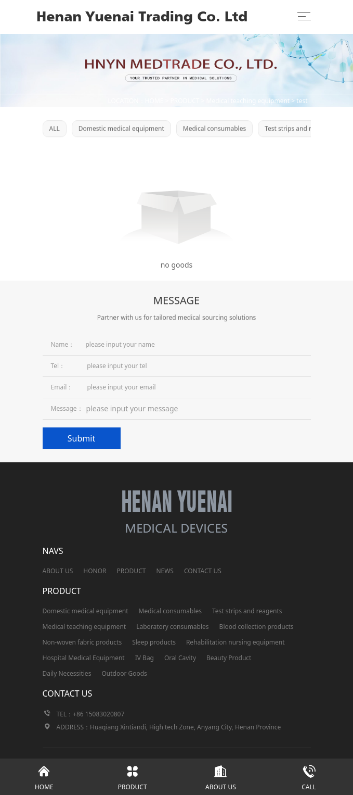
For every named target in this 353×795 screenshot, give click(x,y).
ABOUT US (58, 570)
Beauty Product (228, 657)
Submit (81, 438)
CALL (309, 775)
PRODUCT (185, 100)
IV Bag (144, 657)
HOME (154, 100)
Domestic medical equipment (121, 129)
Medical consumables (214, 129)
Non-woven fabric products (82, 642)
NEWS (165, 570)
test (301, 100)
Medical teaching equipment (248, 100)
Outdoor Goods (124, 673)
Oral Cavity (180, 657)
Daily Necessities (67, 673)
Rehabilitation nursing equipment (235, 642)
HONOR (94, 570)
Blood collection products (256, 626)
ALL (54, 129)
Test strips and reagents (300, 129)
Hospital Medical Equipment (84, 657)
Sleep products (154, 642)
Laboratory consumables (172, 626)
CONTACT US (202, 570)
